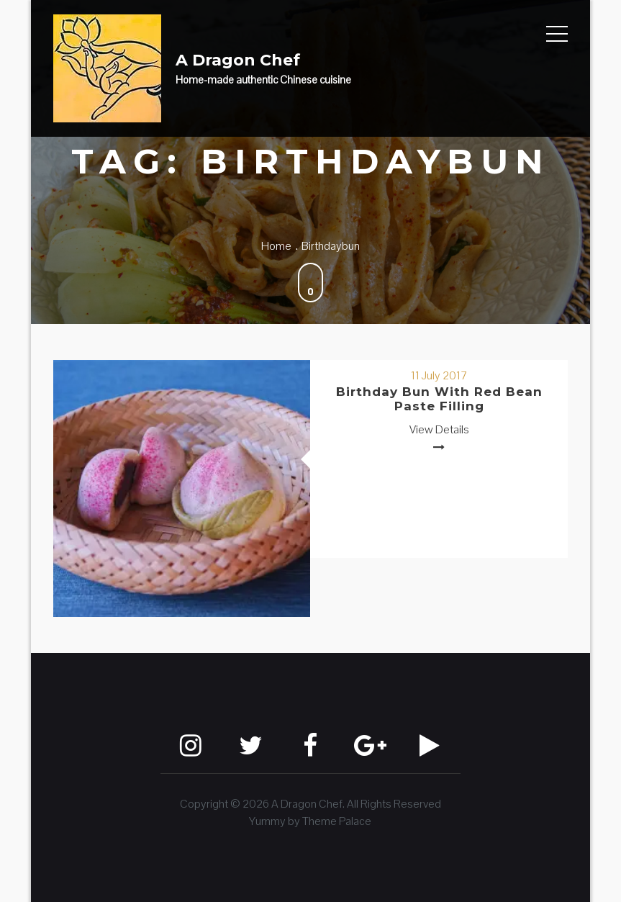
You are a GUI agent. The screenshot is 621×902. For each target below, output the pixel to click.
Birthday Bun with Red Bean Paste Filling (439, 398)
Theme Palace (336, 821)
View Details (439, 429)
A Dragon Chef (238, 60)
